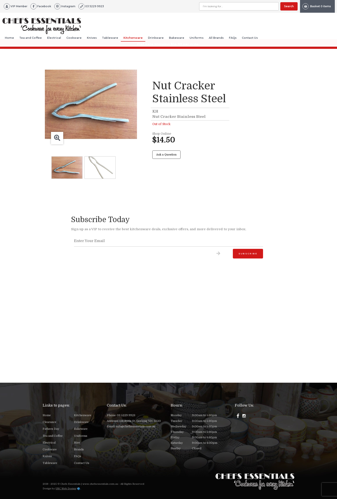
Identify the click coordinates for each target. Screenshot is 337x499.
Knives (92, 37)
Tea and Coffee (30, 37)
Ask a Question (166, 154)
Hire (77, 442)
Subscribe (248, 253)
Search (289, 6)
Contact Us (250, 37)
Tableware (110, 37)
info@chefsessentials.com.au (135, 426)
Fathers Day (51, 428)
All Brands (216, 37)
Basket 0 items (316, 6)
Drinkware (156, 37)
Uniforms (197, 37)
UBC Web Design (66, 488)
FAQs (233, 37)
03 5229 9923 (126, 415)
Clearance (49, 422)
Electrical (54, 37)
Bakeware (176, 37)
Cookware (74, 37)
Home (9, 37)
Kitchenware (133, 37)
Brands (79, 449)
